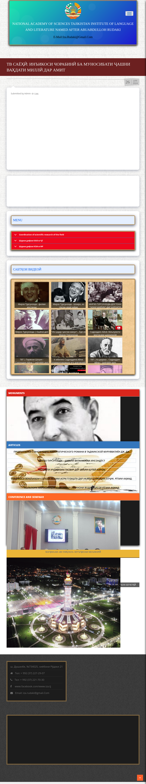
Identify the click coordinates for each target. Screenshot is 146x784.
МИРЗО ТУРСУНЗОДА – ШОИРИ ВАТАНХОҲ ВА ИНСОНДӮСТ (71, 460)
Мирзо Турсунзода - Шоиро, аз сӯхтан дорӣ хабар (68, 306)
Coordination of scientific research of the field (41, 234)
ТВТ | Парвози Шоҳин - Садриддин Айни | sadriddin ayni (31, 361)
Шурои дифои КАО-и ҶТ (31, 240)
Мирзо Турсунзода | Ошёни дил (31, 331)
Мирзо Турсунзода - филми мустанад (32, 306)
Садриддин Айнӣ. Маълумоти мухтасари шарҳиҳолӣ (105, 333)
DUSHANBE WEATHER (73, 191)
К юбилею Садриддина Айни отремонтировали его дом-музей (68, 361)
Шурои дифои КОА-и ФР (31, 246)
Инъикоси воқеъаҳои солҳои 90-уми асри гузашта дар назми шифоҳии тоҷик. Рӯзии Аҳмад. (71, 478)
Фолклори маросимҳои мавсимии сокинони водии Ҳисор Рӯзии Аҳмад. (71, 487)
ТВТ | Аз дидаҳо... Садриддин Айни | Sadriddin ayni (105, 361)
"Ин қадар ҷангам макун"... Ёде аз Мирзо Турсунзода (68, 333)
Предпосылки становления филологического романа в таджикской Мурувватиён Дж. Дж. (72, 451)
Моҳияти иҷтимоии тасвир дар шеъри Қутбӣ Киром (71, 469)
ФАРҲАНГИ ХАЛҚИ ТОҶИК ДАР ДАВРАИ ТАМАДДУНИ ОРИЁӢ (73, 552)
